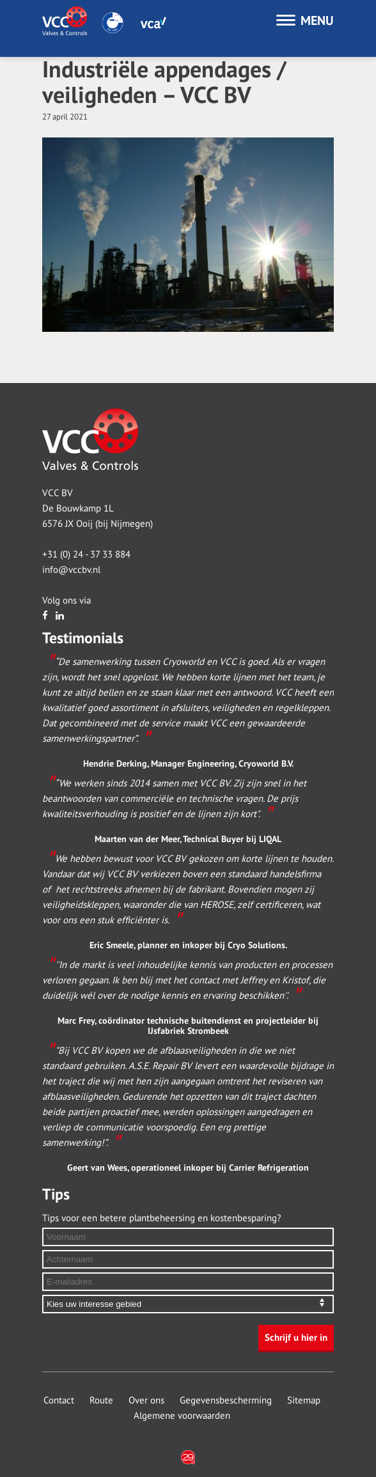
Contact (58, 1400)
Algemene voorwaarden (182, 1415)
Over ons (146, 1400)
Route (101, 1400)
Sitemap (303, 1400)
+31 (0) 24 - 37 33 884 (86, 554)
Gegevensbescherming (226, 1400)
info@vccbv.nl (71, 569)
